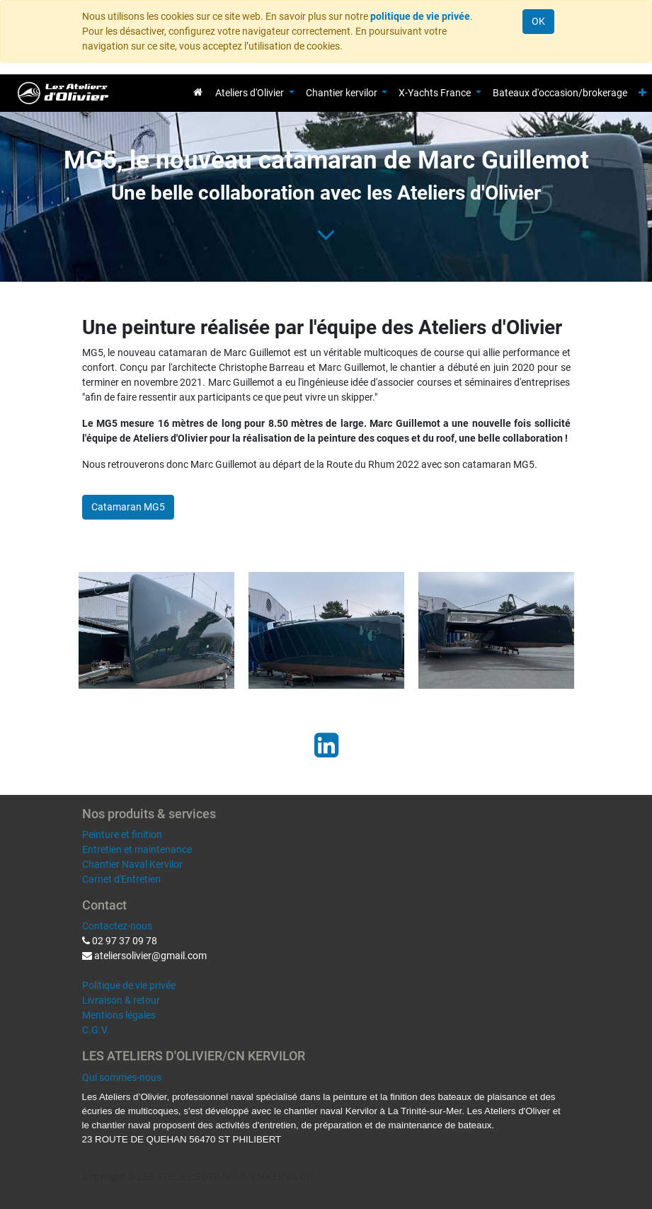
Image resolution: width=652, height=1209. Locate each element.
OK (538, 21)
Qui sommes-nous (121, 1077)
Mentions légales (119, 1015)
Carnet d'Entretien (121, 879)
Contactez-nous (117, 926)
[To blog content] (326, 234)
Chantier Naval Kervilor (132, 864)
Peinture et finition (122, 834)
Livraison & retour (121, 1000)
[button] (642, 93)
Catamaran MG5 (128, 506)
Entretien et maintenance (137, 849)
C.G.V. (95, 1030)
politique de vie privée (420, 16)
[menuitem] (198, 92)
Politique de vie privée (129, 985)
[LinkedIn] (326, 745)
